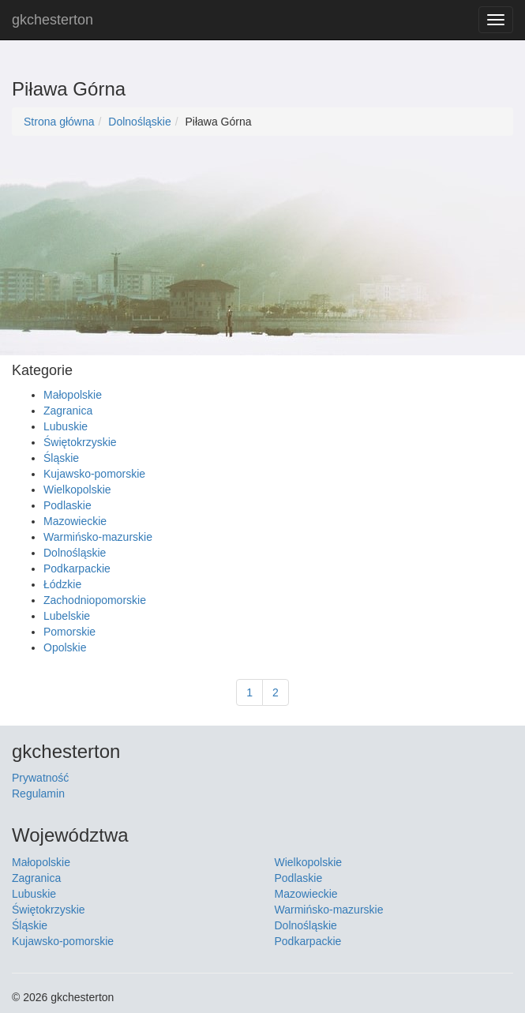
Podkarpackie (77, 568)
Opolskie (64, 647)
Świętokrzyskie (80, 442)
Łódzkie (62, 584)
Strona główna (59, 121)
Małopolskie (72, 394)
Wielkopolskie (77, 489)
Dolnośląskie (139, 121)
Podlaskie (67, 505)
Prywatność (40, 777)
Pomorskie (69, 631)
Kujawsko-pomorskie (94, 473)
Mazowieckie (75, 521)
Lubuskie (65, 426)
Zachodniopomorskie (94, 600)
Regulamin (38, 793)
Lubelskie (66, 616)
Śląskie (61, 458)
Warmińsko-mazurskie (97, 537)
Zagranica (67, 410)
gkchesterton (52, 20)
